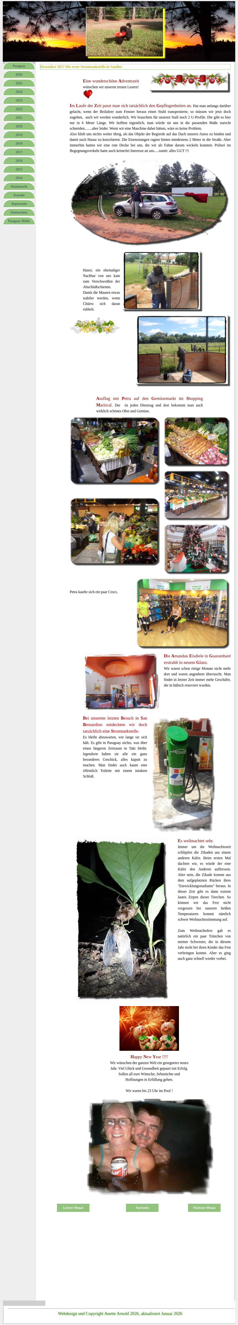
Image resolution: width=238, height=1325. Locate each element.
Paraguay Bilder (19, 221)
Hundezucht (19, 186)
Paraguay (19, 66)
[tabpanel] (115, 86)
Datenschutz (19, 212)
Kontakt (18, 195)
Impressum (18, 204)
